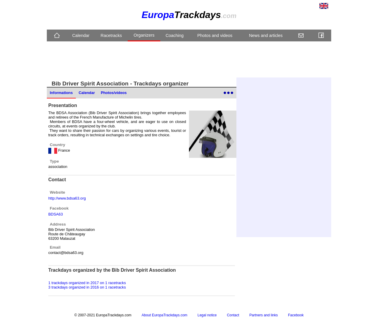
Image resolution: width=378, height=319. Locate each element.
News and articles (266, 35)
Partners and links (263, 315)
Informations (61, 92)
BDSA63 (55, 214)
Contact (233, 315)
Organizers (144, 35)
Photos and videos (214, 35)
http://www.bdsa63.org (67, 198)
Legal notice (207, 315)
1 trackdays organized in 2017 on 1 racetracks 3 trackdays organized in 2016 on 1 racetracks (87, 285)
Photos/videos (113, 92)
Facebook (296, 315)
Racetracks (111, 35)
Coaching (175, 35)
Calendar (80, 35)
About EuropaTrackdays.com (164, 315)
